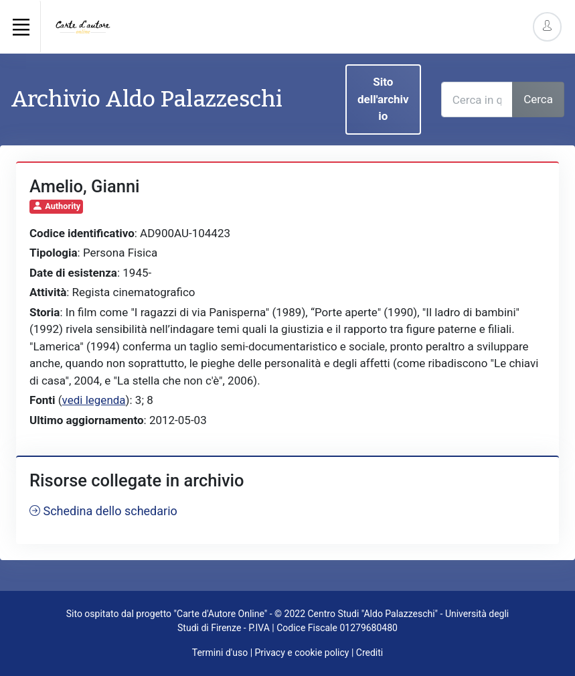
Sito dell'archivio (383, 99)
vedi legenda (94, 400)
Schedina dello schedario (103, 511)
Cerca (538, 99)
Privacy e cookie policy (302, 652)
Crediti (369, 652)
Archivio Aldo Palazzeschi (146, 99)
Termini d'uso (220, 652)
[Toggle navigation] (21, 27)
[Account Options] (547, 26)
